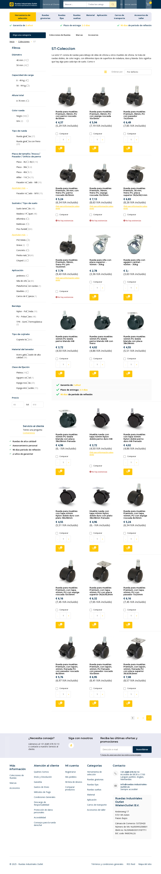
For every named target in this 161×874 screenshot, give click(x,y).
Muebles (29, 293)
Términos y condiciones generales (107, 866)
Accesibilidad (40, 819)
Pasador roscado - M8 (29, 184)
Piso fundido (29, 231)
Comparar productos (70, 790)
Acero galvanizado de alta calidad (29, 358)
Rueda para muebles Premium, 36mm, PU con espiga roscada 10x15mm (100, 117)
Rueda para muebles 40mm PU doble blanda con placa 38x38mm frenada (67, 440)
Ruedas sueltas (94, 791)
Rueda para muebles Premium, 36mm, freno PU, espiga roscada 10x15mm (100, 194)
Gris (29, 123)
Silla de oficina (29, 283)
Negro (29, 118)
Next (149, 720)
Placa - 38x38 (29, 169)
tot (27, 406)
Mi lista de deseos (73, 784)
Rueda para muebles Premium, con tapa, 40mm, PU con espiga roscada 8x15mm (135, 516)
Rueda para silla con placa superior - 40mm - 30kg (100, 264)
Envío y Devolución (43, 779)
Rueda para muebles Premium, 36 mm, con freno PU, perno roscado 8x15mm (67, 194)
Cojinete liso (29, 341)
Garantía (38, 784)
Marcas (79, 37)
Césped (29, 262)
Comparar (62, 135)
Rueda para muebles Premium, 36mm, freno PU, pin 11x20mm (67, 265)
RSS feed (131, 866)
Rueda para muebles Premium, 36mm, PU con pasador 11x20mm (134, 117)
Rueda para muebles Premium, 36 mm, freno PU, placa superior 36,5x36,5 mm (135, 194)
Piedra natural (29, 257)
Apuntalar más (19, 190)
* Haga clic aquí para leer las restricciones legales (120, 757)
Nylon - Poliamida (29, 313)
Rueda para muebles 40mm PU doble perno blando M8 (67, 340)
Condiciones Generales (44, 799)
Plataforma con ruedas (29, 288)
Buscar (113, 4)
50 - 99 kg (29, 88)
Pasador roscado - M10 (29, 195)
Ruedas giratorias (95, 781)
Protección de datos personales (43, 813)
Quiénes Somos (41, 774)
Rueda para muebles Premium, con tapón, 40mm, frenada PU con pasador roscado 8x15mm (67, 671)
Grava (29, 247)
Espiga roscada (29, 385)
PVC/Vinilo (29, 242)
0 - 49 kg (29, 82)
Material (90, 17)
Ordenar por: (117, 74)
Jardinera (29, 278)
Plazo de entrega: (76, 27)
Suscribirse (142, 751)
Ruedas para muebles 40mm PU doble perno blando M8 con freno (101, 342)
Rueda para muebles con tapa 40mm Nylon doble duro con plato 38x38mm (67, 516)
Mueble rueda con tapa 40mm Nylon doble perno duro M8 (101, 438)
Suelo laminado (29, 210)
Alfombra (29, 221)
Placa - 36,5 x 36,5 (29, 164)
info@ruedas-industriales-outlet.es (133, 787)
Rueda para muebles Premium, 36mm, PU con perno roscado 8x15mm (67, 117)
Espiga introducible (29, 390)
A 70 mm (29, 103)
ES (121, 4)
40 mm (29, 62)
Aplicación (102, 17)
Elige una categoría (22, 37)
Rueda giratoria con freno (29, 145)
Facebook (71, 747)
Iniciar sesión (131, 4)
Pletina (29, 375)
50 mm (29, 67)
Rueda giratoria (29, 138)
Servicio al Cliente (51, 4)
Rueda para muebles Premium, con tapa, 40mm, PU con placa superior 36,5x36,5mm (101, 593)
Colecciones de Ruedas (59, 37)
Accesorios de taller (96, 812)
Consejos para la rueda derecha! (45, 826)
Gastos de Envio (41, 789)
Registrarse (70, 774)
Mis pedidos (71, 779)
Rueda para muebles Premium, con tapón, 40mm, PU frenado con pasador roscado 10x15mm (101, 671)
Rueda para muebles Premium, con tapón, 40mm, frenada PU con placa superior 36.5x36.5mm (134, 671)
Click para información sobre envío (67, 209)
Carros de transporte (97, 807)
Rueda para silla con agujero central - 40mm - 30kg (134, 264)
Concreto (29, 252)
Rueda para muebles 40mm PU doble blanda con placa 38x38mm (134, 342)
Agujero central (29, 380)
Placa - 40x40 (29, 174)
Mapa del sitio (145, 866)
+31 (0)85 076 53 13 (129, 774)
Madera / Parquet (29, 216)
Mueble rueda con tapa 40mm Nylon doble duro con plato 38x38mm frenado (101, 516)
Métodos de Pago (42, 794)
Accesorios (93, 37)
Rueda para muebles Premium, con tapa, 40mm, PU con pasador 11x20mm (134, 593)
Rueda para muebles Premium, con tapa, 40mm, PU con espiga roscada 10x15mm (67, 593)
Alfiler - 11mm (29, 179)
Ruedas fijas (93, 786)
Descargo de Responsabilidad (41, 805)
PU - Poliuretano (29, 318)
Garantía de (23, 27)
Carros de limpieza (29, 298)
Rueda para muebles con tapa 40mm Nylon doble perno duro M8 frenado (134, 440)
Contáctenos (29, 435)
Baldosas (29, 226)
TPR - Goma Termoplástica (29, 325)
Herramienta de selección (94, 775)
